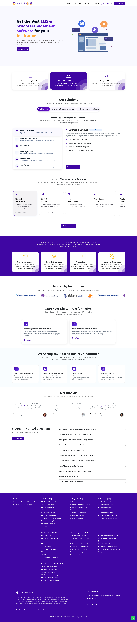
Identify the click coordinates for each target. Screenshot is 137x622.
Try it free (28, 340)
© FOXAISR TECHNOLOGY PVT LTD (60, 617)
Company (88, 3)
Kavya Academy (103, 406)
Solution (77, 3)
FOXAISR (97, 605)
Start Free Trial (107, 3)
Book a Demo (119, 3)
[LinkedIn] (92, 598)
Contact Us (41, 610)
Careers (26, 610)
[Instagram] (95, 598)
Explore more (72, 167)
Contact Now (18, 438)
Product (68, 3)
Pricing (97, 3)
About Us (19, 610)
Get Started (23, 49)
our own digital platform (20, 406)
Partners (33, 610)
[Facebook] (87, 598)
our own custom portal (61, 404)
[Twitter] (90, 598)
